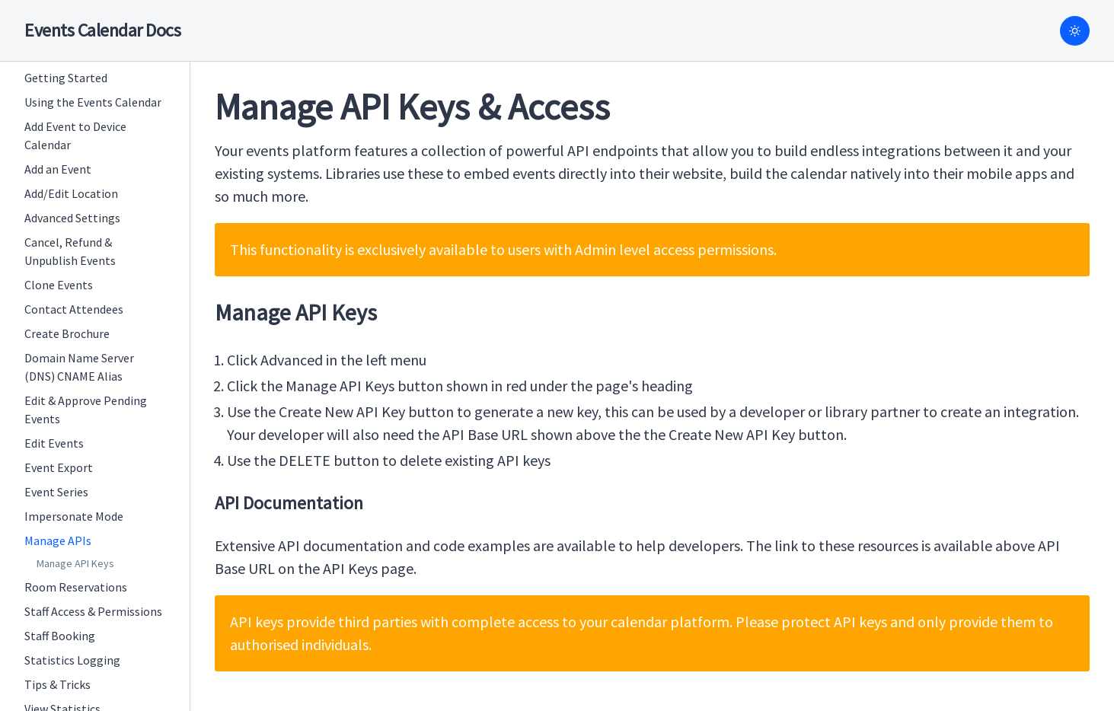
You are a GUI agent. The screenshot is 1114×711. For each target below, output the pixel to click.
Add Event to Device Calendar (75, 135)
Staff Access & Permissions (93, 611)
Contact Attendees (73, 309)
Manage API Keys (75, 563)
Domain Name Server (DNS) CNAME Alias (79, 367)
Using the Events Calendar (92, 102)
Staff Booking (59, 635)
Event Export (58, 467)
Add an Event (57, 169)
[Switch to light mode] (1075, 31)
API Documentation (289, 503)
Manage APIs (57, 540)
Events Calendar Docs (102, 30)
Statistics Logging (72, 660)
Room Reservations (75, 587)
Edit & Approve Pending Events (85, 409)
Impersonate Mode (73, 516)
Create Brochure (67, 333)
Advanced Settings (72, 217)
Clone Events (58, 284)
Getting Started (65, 77)
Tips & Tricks (57, 684)
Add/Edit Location (71, 193)
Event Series (56, 491)
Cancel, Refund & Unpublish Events (70, 251)
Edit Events (54, 443)
